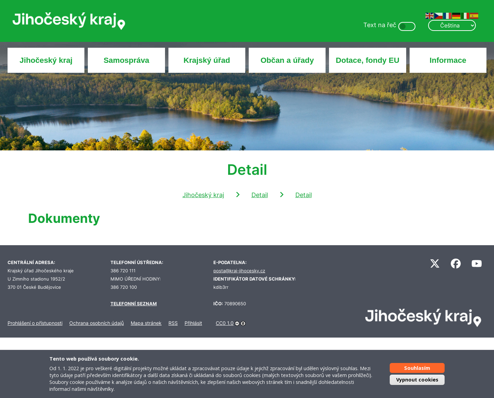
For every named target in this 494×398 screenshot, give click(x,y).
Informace (448, 60)
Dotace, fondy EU (367, 60)
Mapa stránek (146, 323)
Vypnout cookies (417, 379)
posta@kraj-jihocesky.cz (239, 270)
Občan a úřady (287, 60)
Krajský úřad (207, 60)
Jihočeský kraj (46, 60)
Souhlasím (417, 368)
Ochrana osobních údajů (96, 323)
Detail (259, 194)
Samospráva (126, 60)
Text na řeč (379, 25)
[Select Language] (451, 25)
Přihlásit (193, 323)
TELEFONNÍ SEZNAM (133, 303)
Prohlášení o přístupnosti (35, 323)
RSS (173, 323)
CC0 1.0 (225, 323)
